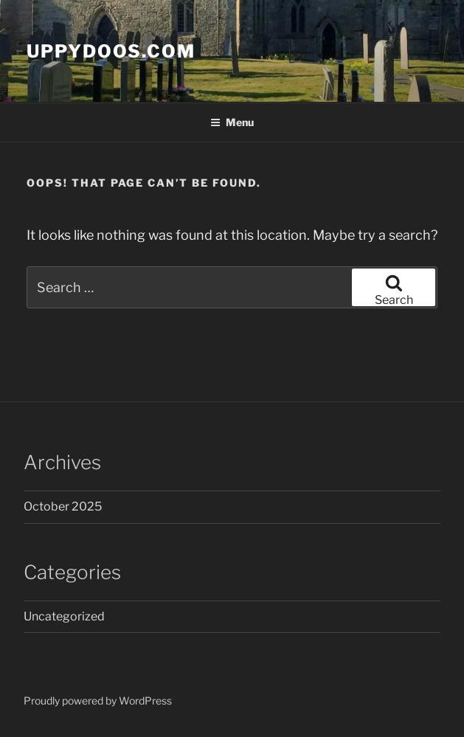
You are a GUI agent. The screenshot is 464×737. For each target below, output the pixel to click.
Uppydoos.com (111, 51)
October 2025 (63, 506)
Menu (232, 122)
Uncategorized (64, 616)
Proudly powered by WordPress (98, 700)
